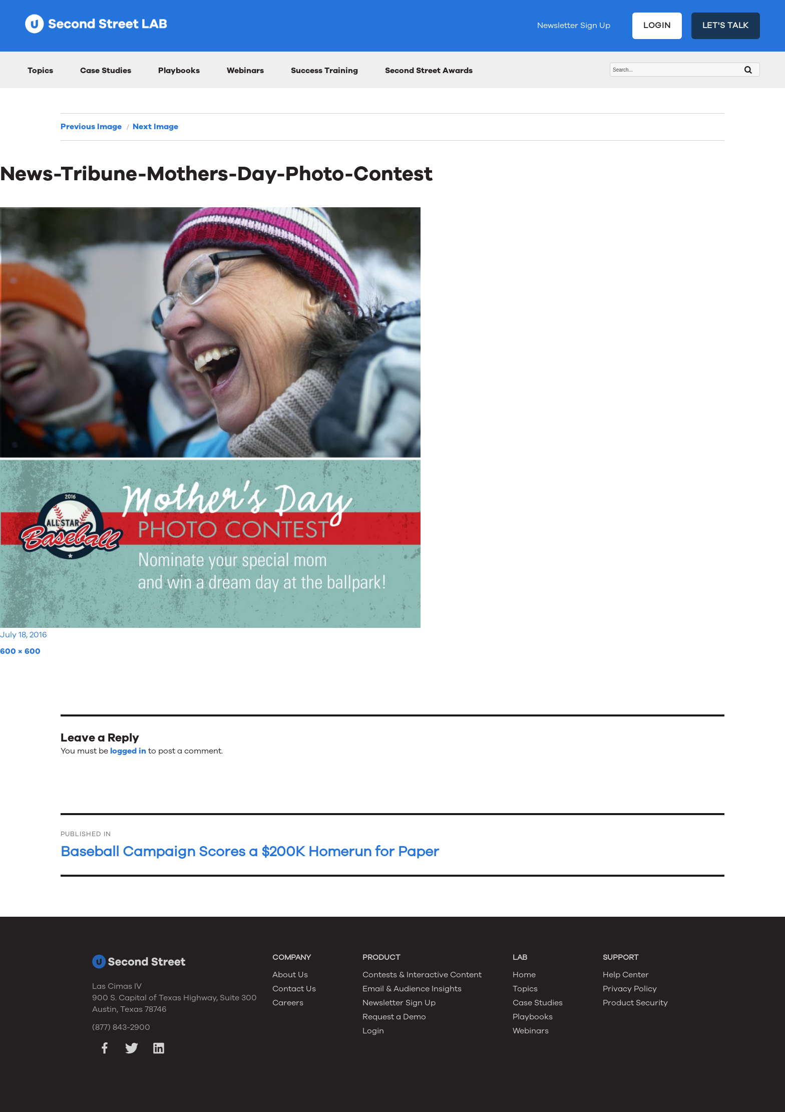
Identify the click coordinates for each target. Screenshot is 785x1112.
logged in (128, 751)
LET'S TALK (725, 25)
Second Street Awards (429, 70)
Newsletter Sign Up (573, 25)
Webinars (245, 70)
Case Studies (105, 70)
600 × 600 (20, 651)
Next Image (155, 126)
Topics (40, 70)
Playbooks (179, 70)
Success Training (324, 70)
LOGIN (657, 25)
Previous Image (91, 126)
